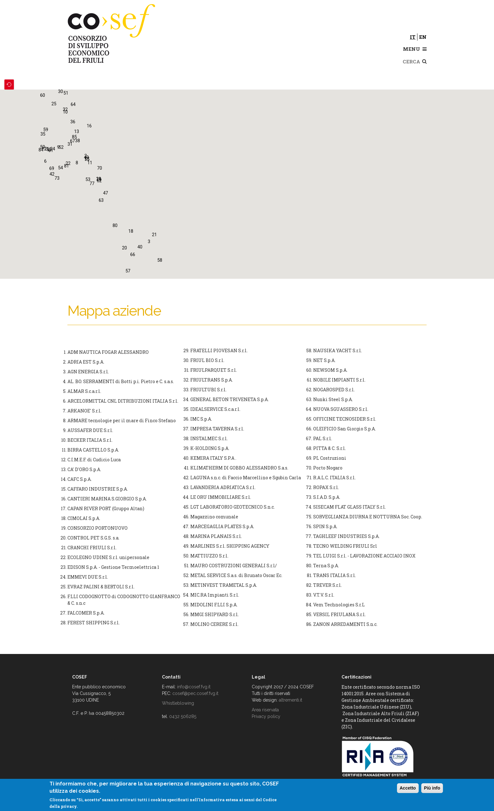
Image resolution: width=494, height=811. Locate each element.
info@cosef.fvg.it (193, 686)
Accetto (408, 788)
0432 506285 (182, 716)
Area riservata (265, 709)
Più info (432, 788)
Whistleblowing (178, 703)
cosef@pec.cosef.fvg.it (195, 693)
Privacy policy (266, 716)
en (423, 37)
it (413, 37)
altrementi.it (290, 700)
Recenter (9, 84)
